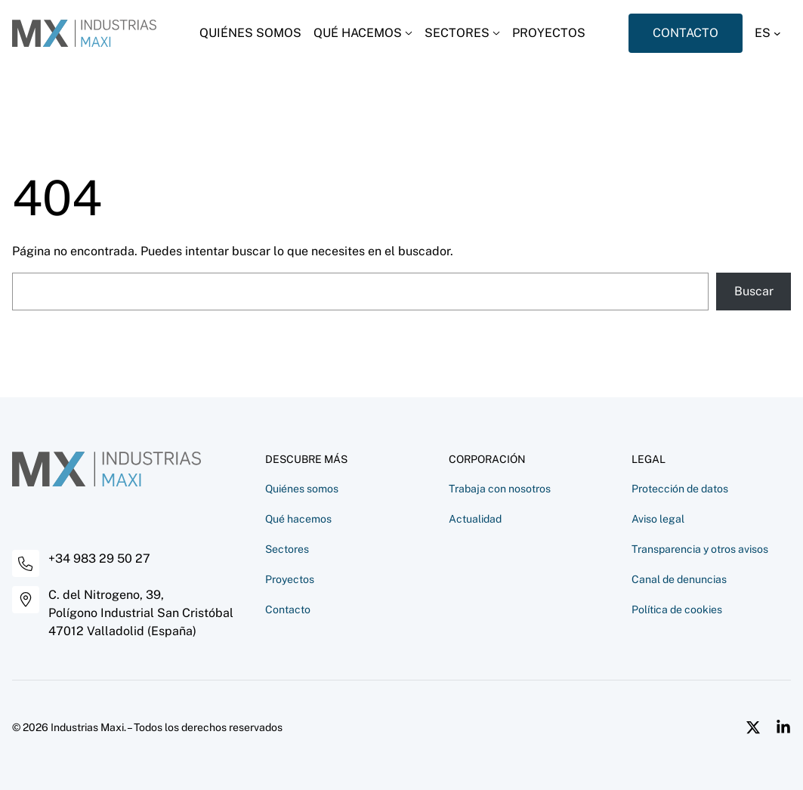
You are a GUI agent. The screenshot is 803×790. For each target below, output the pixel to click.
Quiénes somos (301, 489)
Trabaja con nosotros (500, 489)
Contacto (287, 609)
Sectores (287, 549)
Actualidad (475, 519)
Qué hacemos (298, 519)
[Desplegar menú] (362, 33)
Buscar (754, 291)
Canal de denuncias (679, 579)
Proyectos (289, 579)
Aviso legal (658, 519)
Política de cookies (677, 609)
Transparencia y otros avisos (700, 549)
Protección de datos (680, 489)
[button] (773, 33)
